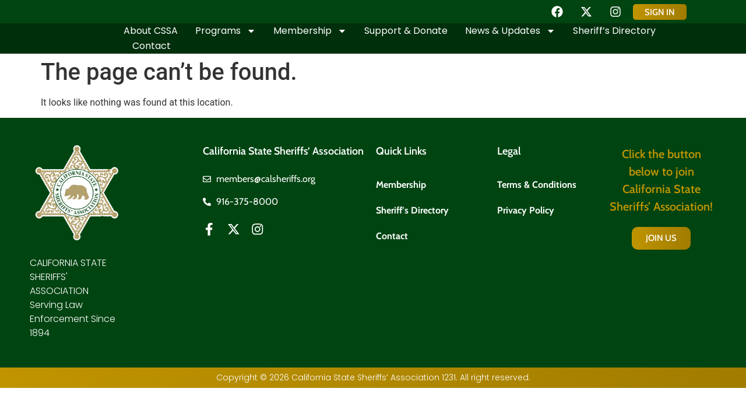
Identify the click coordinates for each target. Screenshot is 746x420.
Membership (310, 30)
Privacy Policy (525, 210)
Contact (151, 45)
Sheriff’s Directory (614, 30)
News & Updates (510, 30)
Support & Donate (406, 30)
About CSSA (151, 30)
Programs (225, 30)
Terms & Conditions (536, 184)
